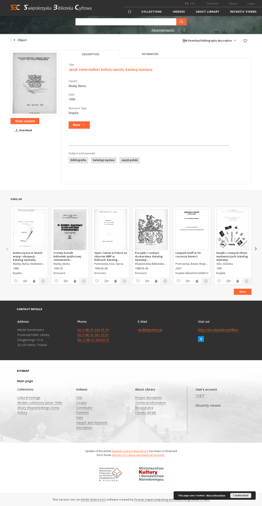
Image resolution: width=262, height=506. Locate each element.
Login (251, 3)
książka (73, 112)
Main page (25, 381)
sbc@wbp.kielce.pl (150, 330)
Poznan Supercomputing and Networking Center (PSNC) (172, 499)
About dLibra (144, 408)
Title (79, 398)
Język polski (129, 160)
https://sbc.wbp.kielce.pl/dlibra (218, 330)
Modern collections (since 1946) (39, 403)
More (242, 291)
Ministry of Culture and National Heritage (138, 455)
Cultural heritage (28, 398)
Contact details (145, 412)
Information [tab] (150, 54)
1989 (72, 99)
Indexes (179, 11)
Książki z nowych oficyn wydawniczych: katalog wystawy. (232, 256)
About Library (207, 11)
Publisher (82, 412)
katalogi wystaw (103, 160)
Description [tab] (90, 54)
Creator (81, 403)
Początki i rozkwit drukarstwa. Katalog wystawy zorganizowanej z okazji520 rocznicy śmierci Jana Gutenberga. (149, 256)
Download (22, 130)
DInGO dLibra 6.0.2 (93, 499)
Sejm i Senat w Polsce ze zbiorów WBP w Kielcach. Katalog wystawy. (110, 256)
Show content (25, 121)
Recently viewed (243, 11)
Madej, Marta (77, 86)
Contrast (212, 3)
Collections (151, 11)
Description (84, 428)
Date (79, 417)
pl (194, 3)
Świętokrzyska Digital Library (130, 451)
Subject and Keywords (92, 423)
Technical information (150, 403)
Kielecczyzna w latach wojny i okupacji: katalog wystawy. (27, 256)
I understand (240, 495)
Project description (148, 398)
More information (215, 495)
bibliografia (78, 160)
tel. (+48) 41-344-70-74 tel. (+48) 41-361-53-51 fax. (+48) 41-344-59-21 (93, 335)
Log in (200, 395)
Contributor (84, 408)
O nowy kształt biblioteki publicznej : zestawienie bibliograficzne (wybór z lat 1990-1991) (69, 256)
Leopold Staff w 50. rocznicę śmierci (188, 254)
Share (233, 3)
